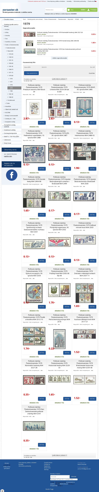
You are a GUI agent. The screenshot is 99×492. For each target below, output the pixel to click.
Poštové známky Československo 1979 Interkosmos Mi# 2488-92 (85, 133)
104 (31, 81)
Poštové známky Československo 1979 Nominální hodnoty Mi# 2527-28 (60, 32)
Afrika (6, 32)
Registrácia (47, 466)
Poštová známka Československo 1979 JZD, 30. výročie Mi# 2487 (59, 133)
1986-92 (11, 97)
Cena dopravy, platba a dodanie (56, 1)
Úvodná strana (8, 19)
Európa (7, 29)
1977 (11, 82)
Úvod (24, 19)
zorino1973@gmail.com (84, 469)
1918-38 (11, 54)
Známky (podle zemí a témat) (11, 25)
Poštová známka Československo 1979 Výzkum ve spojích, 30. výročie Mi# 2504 (34, 272)
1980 (11, 91)
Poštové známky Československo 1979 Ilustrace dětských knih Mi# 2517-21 (84, 318)
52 (28, 81)
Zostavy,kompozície (10, 133)
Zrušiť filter (92, 73)
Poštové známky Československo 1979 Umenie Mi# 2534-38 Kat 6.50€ (59, 88)
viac (34, 94)
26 (26, 81)
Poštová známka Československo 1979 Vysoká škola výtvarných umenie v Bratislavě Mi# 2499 (59, 180)
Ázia (6, 38)
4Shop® (57, 484)
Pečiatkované (11, 100)
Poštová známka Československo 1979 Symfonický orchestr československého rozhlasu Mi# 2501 (34, 227)
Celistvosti (7, 140)
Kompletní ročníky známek (9, 126)
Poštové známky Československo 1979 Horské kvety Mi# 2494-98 (58, 41)
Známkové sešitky (9, 130)
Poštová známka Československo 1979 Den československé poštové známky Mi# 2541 (34, 410)
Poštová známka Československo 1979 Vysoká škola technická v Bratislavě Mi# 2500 (85, 180)
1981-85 (11, 94)
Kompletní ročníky (10, 122)
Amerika (7, 35)
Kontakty (69, 1)
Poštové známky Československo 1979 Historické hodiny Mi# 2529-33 (59, 364)
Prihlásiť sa (47, 464)
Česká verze (92, 1)
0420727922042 (82, 464)
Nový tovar (7, 143)
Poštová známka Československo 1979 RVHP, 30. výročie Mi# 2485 (84, 87)
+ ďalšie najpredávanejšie (59, 58)
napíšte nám (8, 156)
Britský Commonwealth (11, 115)
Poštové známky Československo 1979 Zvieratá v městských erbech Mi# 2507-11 (84, 272)
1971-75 (11, 72)
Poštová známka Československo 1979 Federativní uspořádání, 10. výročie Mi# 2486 (34, 134)
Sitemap (46, 469)
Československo (10, 48)
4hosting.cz (71, 484)
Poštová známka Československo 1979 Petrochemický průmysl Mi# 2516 (59, 318)
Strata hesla (47, 468)
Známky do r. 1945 (10, 119)
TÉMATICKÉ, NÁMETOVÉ (11, 109)
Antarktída (8, 106)
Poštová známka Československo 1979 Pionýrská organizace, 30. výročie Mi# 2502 (59, 226)
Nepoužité (10, 51)
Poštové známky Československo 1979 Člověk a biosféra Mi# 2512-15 (34, 317)
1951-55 (11, 60)
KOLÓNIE (7, 112)
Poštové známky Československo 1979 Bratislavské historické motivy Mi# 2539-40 (84, 364)
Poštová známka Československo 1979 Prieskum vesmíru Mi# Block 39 (34, 88)
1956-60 (11, 63)
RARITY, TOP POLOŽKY (11, 136)
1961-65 (11, 66)
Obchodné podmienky (79, 1)
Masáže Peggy (49, 489)
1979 (11, 88)
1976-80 (11, 75)
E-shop (52, 482)
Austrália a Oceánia (10, 42)
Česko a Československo (12, 45)
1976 (11, 78)
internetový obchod (60, 482)
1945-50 (11, 57)
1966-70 (11, 69)
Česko (8, 103)
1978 (11, 85)
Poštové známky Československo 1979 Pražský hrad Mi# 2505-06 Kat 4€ (59, 272)
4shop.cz (60, 485)
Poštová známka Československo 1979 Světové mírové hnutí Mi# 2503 (84, 225)
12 (24, 81)
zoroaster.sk (10, 9)
